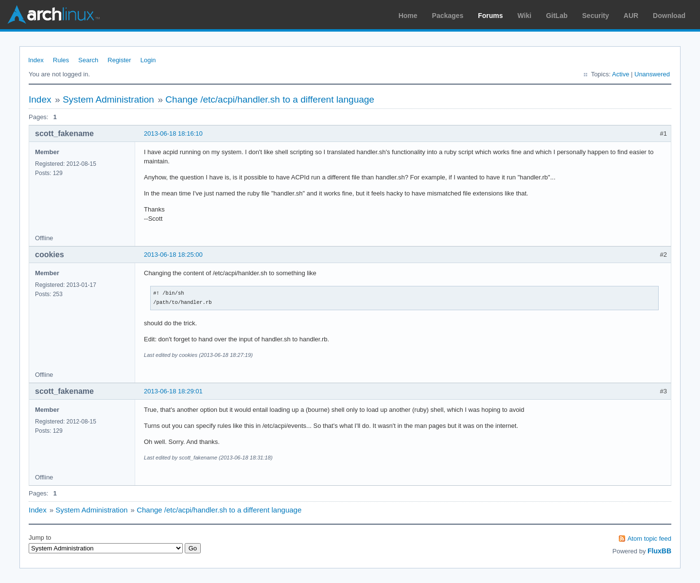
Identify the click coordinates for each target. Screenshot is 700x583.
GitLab (556, 15)
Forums (490, 15)
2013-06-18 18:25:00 (173, 254)
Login (148, 60)
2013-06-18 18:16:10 (173, 133)
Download (669, 15)
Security (595, 15)
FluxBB (659, 551)
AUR (631, 15)
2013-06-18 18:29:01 (173, 391)
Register (119, 60)
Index (36, 60)
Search (88, 60)
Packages (448, 15)
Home (408, 15)
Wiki (525, 15)
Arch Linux (53, 14)
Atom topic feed (649, 538)
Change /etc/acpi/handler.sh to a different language (269, 99)
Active (620, 74)
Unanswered (652, 74)
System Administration (108, 99)
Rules (61, 60)
